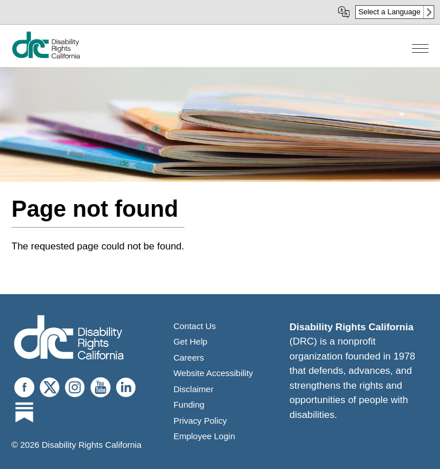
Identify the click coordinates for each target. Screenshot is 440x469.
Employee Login (204, 436)
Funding (189, 404)
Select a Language (390, 11)
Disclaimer (194, 389)
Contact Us (195, 326)
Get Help (190, 341)
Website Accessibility (213, 373)
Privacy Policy (200, 420)
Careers (189, 357)
